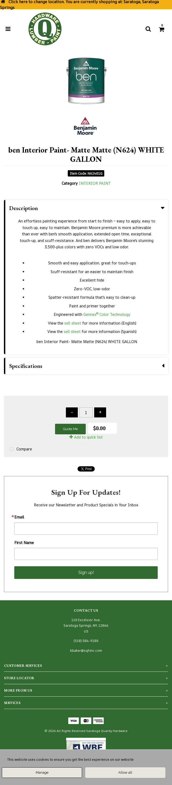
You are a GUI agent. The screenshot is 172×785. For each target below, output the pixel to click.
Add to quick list (86, 437)
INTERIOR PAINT (95, 183)
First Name (24, 543)
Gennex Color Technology (106, 314)
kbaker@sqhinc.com (86, 650)
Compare (20, 449)
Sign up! (86, 572)
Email (19, 517)
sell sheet (72, 323)
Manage (42, 772)
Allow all (125, 772)
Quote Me (70, 429)
